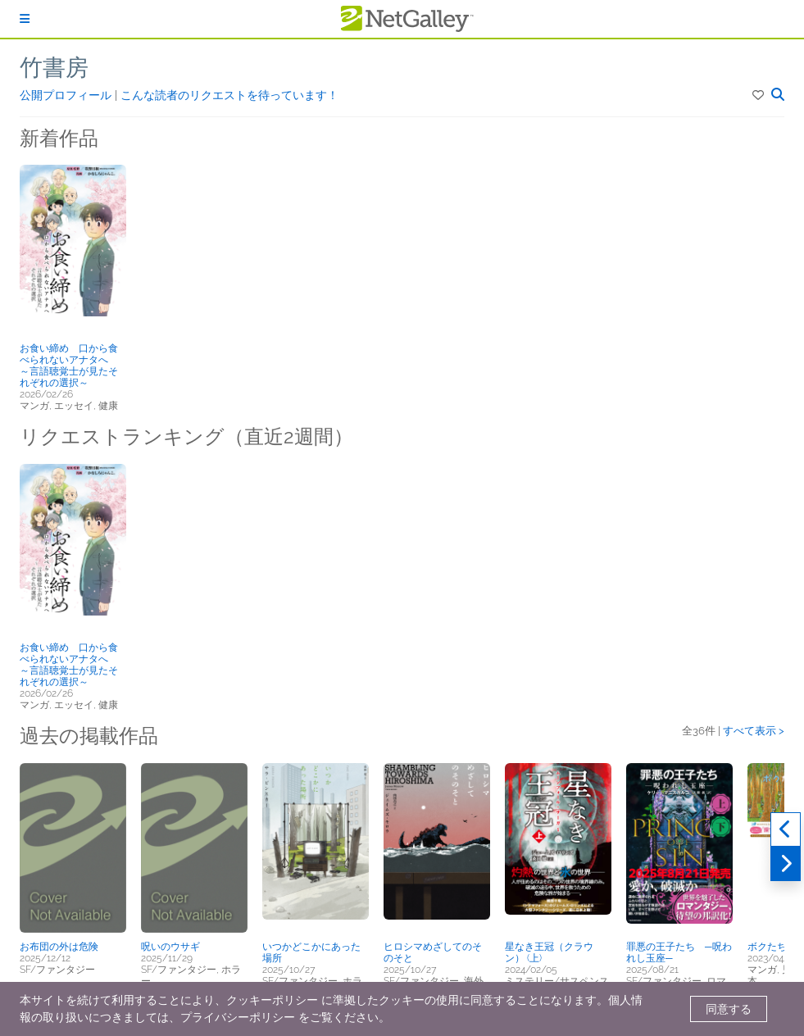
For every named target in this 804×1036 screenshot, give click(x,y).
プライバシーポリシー (237, 1017)
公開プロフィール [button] (67, 95)
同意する (729, 1009)
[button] (759, 95)
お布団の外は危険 (59, 946)
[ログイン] (24, 19)
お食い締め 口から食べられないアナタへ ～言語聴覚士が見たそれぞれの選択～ (69, 365)
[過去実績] (785, 829)
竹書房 (54, 67)
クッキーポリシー (272, 999)
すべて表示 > (753, 731)
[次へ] (785, 864)
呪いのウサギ (170, 946)
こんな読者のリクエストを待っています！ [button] (229, 95)
